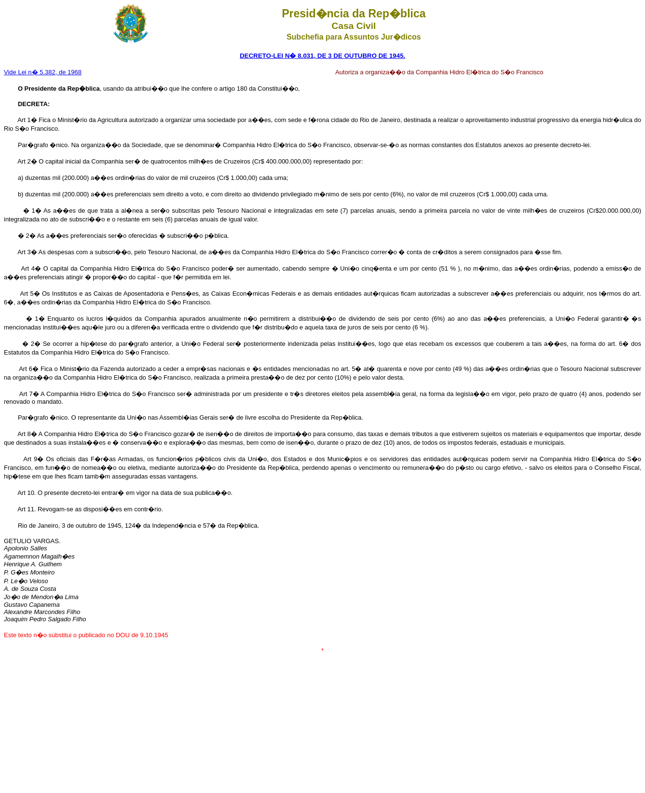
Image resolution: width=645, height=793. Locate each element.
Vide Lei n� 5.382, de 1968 (43, 72)
